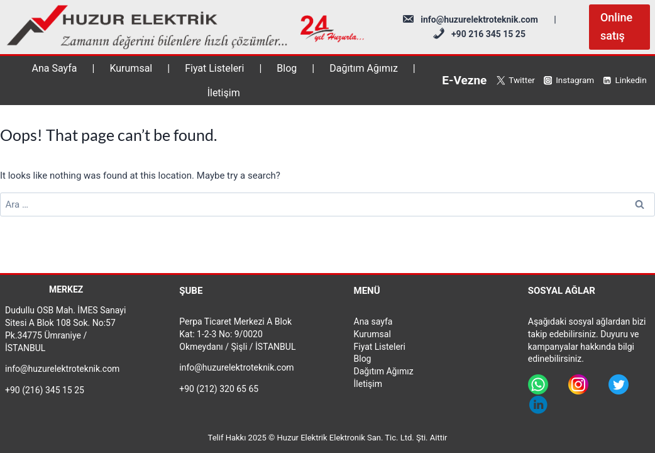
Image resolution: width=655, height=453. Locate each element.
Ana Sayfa (54, 68)
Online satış (616, 26)
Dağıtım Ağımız (363, 68)
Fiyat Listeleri (214, 68)
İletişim (223, 93)
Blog (287, 68)
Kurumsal (130, 68)
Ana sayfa (373, 321)
